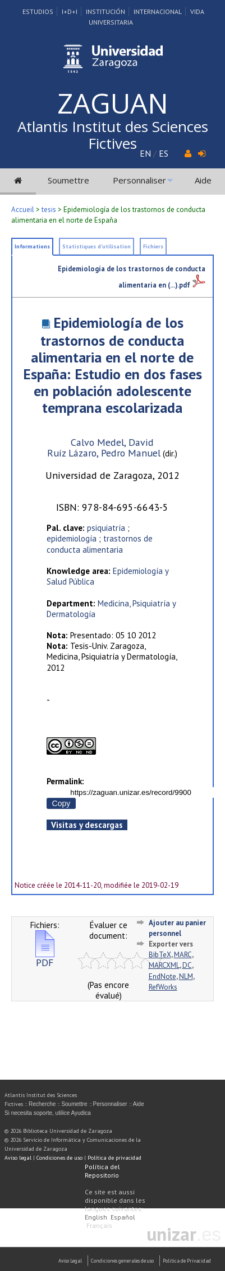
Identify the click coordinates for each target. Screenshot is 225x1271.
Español (123, 1217)
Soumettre (68, 180)
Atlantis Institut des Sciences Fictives (112, 134)
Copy (61, 803)
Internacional (158, 11)
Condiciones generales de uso (122, 1261)
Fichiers (153, 246)
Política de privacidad (114, 1157)
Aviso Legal (70, 1261)
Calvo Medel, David (112, 442)
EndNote (162, 976)
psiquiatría (106, 527)
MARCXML (164, 965)
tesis (49, 209)
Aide (203, 180)
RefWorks (163, 987)
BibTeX (160, 954)
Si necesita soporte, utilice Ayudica (47, 1113)
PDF (44, 958)
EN (145, 153)
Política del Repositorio (102, 1170)
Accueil (22, 209)
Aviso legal (17, 1157)
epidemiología (72, 538)
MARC (183, 954)
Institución (105, 11)
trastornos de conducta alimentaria (100, 543)
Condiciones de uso (59, 1157)
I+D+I (69, 11)
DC (187, 965)
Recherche (42, 1104)
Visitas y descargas (87, 825)
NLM (186, 976)
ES (163, 153)
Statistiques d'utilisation (96, 246)
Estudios (37, 11)
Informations (32, 246)
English (96, 1217)
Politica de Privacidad (187, 1261)
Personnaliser (139, 180)
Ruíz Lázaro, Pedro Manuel (103, 452)
